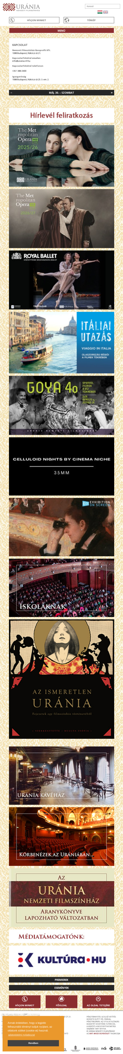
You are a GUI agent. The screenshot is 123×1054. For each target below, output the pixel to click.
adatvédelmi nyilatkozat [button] (21, 1035)
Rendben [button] (33, 1043)
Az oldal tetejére (98, 1005)
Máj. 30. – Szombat (61, 92)
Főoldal (61, 1005)
